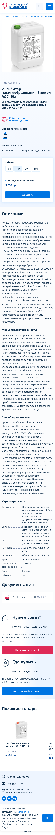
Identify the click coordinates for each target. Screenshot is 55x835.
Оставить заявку (27, 650)
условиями (23, 811)
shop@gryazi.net (12, 783)
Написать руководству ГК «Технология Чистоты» (17, 791)
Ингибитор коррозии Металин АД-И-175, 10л (17, 745)
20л (27, 168)
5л (9, 168)
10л (18, 168)
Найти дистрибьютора (27, 691)
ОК (47, 818)
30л (36, 168)
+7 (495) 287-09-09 (15, 777)
